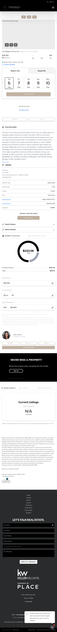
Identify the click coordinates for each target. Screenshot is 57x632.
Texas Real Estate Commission (13, 622)
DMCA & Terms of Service (43, 630)
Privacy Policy (31, 630)
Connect (28, 513)
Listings (28, 498)
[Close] (53, 613)
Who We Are (28, 510)
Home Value (28, 508)
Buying (28, 500)
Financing (28, 505)
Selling (28, 503)
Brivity (8, 630)
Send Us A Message (28, 562)
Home (28, 495)
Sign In (50, 2)
